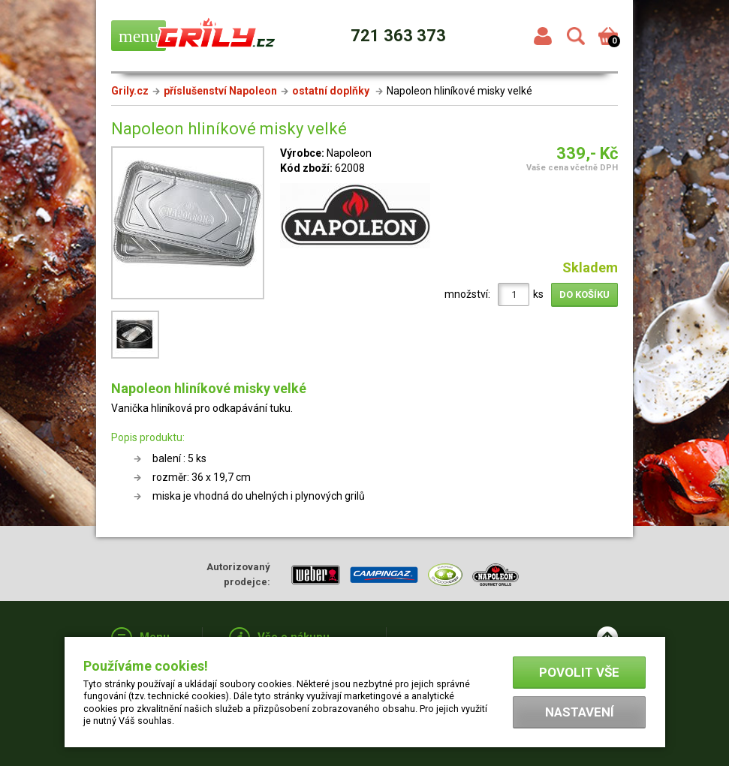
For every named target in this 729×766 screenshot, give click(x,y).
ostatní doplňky (332, 91)
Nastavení (579, 711)
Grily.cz (130, 91)
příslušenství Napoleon (220, 91)
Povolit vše (579, 672)
